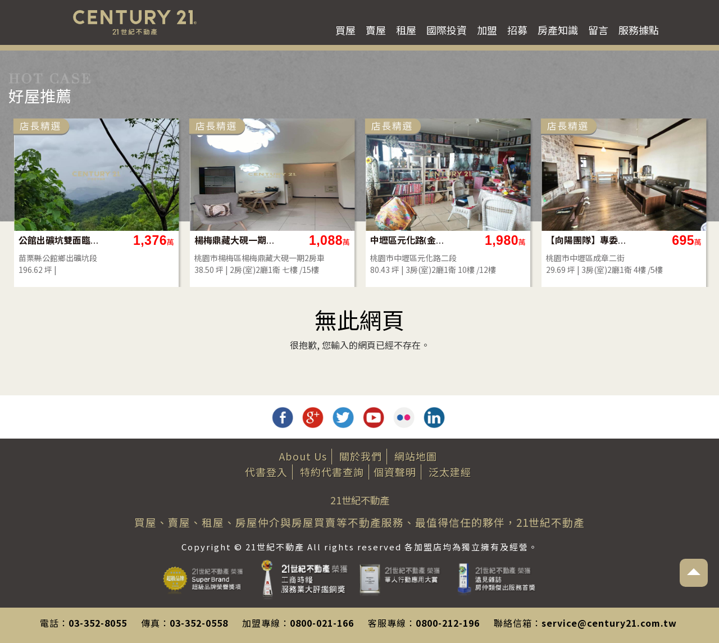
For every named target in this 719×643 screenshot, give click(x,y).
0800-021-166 (322, 623)
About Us (303, 456)
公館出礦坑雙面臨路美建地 (59, 240)
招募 (517, 29)
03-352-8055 (98, 623)
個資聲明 (395, 471)
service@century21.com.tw (609, 623)
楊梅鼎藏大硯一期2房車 (235, 240)
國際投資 (446, 29)
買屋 (345, 29)
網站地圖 (415, 456)
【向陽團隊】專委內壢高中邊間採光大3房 (586, 240)
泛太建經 (450, 471)
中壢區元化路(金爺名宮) (411, 240)
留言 (598, 29)
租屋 (406, 29)
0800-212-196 (448, 623)
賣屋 (376, 29)
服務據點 (638, 29)
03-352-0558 (199, 623)
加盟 (487, 29)
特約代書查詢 (332, 471)
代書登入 (266, 471)
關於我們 (360, 456)
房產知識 (558, 29)
